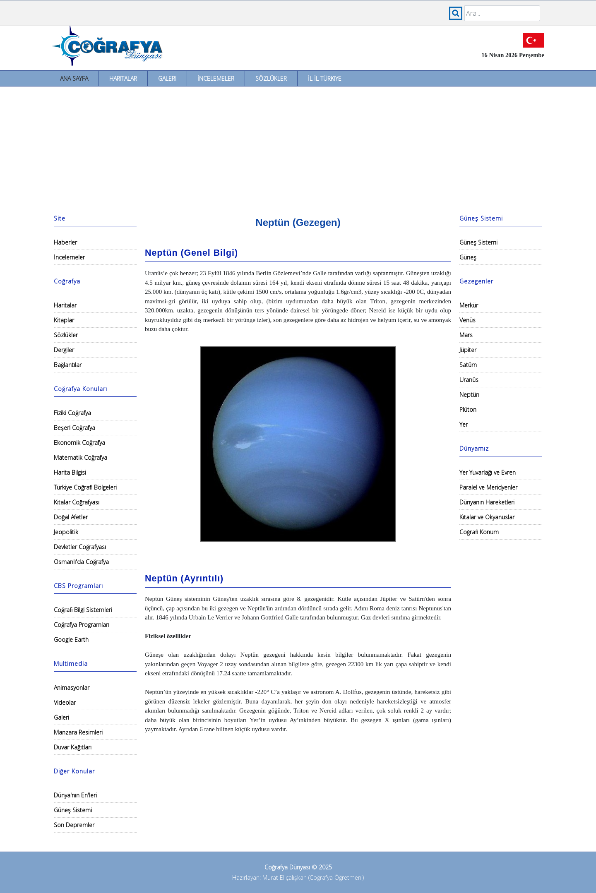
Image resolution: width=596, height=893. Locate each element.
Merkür (468, 305)
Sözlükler (271, 78)
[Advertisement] (298, 148)
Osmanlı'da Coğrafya (81, 562)
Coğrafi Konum (479, 532)
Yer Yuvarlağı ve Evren (487, 472)
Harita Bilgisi (70, 472)
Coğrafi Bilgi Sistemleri (83, 610)
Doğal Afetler (71, 517)
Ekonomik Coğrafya (79, 442)
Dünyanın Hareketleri (486, 502)
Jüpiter (467, 350)
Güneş (467, 257)
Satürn (468, 365)
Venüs (467, 320)
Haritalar (123, 78)
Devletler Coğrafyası (80, 547)
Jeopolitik (66, 532)
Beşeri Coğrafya (74, 428)
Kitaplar (64, 320)
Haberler (65, 242)
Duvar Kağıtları (72, 747)
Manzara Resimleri (78, 732)
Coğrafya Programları (81, 625)
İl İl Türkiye (324, 78)
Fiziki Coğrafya (72, 413)
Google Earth (71, 639)
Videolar (65, 702)
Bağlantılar (68, 365)
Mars (466, 335)
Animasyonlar (71, 687)
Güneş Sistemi (73, 810)
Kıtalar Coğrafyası (76, 502)
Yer (463, 424)
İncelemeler (215, 78)
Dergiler (64, 350)
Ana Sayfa (74, 78)
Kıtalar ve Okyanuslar (486, 517)
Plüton (467, 409)
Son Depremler (74, 825)
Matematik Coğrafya (80, 457)
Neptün (469, 394)
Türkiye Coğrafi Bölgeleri (85, 487)
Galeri (167, 78)
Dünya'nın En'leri (75, 795)
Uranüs (468, 380)
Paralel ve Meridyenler (488, 487)
